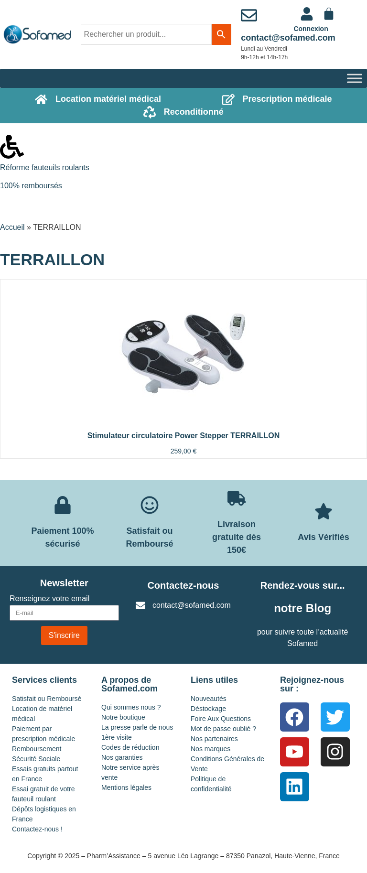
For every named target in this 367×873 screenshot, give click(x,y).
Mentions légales (126, 787)
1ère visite (116, 737)
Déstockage (208, 708)
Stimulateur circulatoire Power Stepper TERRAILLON (183, 435)
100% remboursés (31, 186)
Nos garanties (121, 757)
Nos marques (210, 749)
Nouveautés (209, 698)
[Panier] (328, 14)
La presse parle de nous (137, 727)
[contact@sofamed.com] (249, 15)
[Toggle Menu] (354, 78)
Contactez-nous (183, 585)
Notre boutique (123, 717)
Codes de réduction (130, 747)
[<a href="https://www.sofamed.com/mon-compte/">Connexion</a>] (306, 14)
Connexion (310, 28)
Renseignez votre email (49, 599)
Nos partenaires (214, 739)
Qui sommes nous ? (131, 707)
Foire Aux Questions (221, 718)
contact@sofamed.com (288, 38)
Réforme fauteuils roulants (44, 167)
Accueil (12, 227)
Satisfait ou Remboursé (47, 698)
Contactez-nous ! (37, 829)
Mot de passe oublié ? (223, 729)
